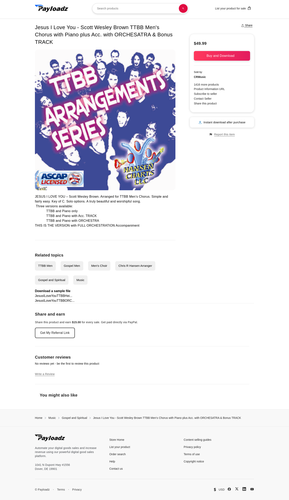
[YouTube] (252, 489)
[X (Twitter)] (236, 489)
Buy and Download (222, 55)
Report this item (222, 134)
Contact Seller (203, 98)
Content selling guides (197, 439)
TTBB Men (45, 265)
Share (246, 25)
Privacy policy (192, 447)
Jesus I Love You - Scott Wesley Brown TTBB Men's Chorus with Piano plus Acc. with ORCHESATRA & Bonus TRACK (167, 417)
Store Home (116, 439)
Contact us (116, 468)
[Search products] (183, 8)
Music (80, 280)
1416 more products (206, 84)
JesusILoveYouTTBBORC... (55, 300)
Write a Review (45, 374)
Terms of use (192, 454)
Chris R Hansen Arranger (135, 265)
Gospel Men (72, 265)
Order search (117, 454)
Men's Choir (99, 265)
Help (112, 461)
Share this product (205, 103)
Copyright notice (194, 461)
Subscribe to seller (205, 93)
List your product (119, 447)
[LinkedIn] (244, 489)
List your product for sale (233, 8)
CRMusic (200, 77)
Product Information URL (209, 89)
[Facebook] (229, 489)
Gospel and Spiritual (51, 280)
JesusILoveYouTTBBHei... (53, 296)
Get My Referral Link (55, 332)
